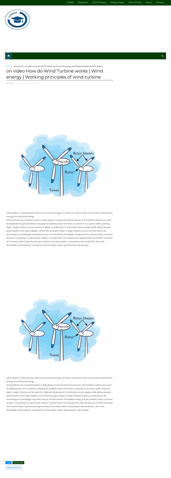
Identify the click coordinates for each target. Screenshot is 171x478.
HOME (70, 2)
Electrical (18, 66)
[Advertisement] (116, 29)
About (149, 2)
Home (9, 66)
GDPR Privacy (99, 2)
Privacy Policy (117, 2)
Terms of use (134, 2)
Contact (160, 2)
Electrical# (18, 463)
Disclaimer (83, 2)
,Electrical (35, 83)
